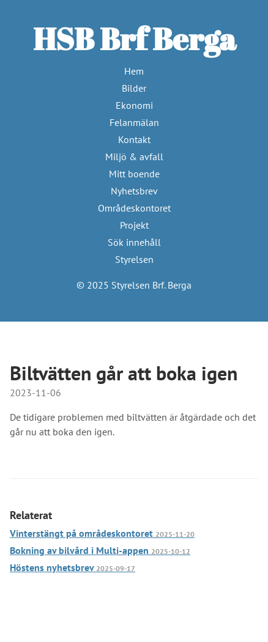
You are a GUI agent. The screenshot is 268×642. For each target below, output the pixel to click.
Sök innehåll (134, 242)
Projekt (134, 225)
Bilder (134, 88)
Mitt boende (134, 174)
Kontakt (134, 139)
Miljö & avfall (134, 156)
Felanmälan (134, 122)
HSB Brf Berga (134, 38)
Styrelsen (134, 259)
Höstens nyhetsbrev (72, 567)
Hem (134, 71)
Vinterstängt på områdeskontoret (102, 533)
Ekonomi (134, 105)
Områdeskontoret (134, 208)
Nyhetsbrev (134, 191)
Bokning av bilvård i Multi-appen (100, 550)
